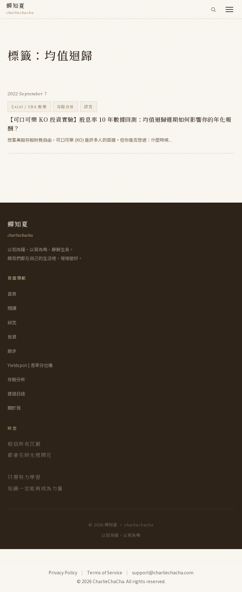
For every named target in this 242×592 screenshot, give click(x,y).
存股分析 (16, 379)
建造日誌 (16, 393)
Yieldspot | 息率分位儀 (30, 365)
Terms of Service (104, 572)
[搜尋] (213, 9)
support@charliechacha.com (162, 572)
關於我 (14, 408)
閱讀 (12, 308)
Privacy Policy (63, 572)
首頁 (12, 294)
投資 (12, 337)
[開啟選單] (229, 9)
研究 (12, 322)
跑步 (12, 351)
